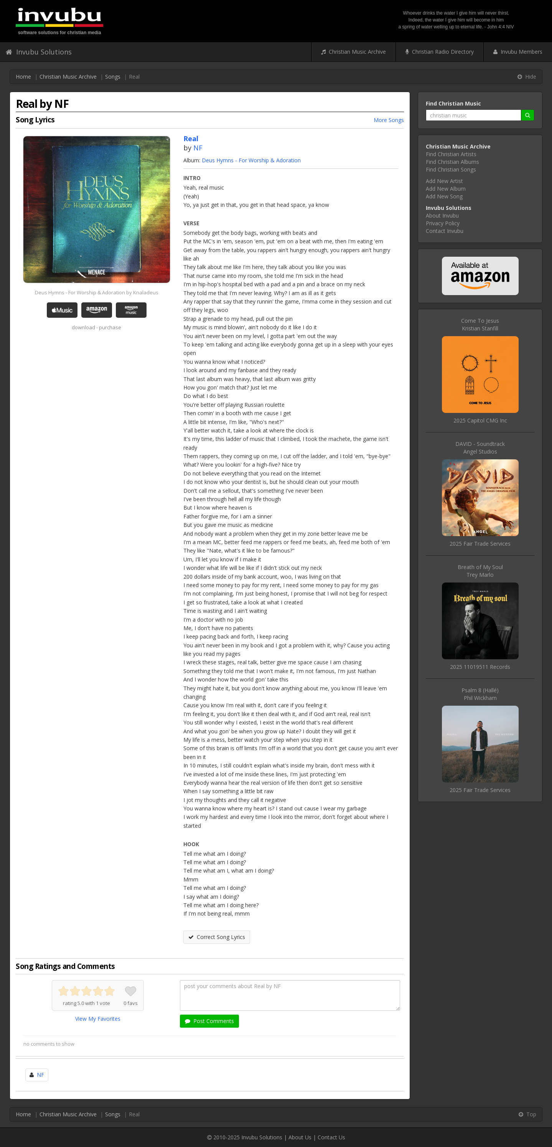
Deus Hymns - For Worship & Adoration (251, 160)
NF (198, 147)
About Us (299, 1137)
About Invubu (442, 215)
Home (23, 76)
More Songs (389, 120)
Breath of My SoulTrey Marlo (480, 570)
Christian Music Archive (353, 51)
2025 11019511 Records (480, 666)
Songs (112, 76)
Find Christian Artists (451, 154)
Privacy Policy (443, 223)
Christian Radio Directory (439, 51)
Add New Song (444, 196)
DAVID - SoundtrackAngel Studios (480, 447)
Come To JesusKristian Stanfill (480, 324)
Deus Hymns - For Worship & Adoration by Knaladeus (96, 292)
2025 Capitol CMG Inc (480, 420)
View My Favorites (97, 1018)
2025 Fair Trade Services (480, 543)
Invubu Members (517, 51)
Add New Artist (444, 181)
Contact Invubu (444, 230)
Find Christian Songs (451, 169)
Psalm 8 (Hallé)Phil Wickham (480, 694)
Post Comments (209, 1021)
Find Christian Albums (452, 161)
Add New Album (446, 188)
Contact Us (331, 1137)
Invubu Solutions (39, 51)
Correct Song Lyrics (216, 937)
